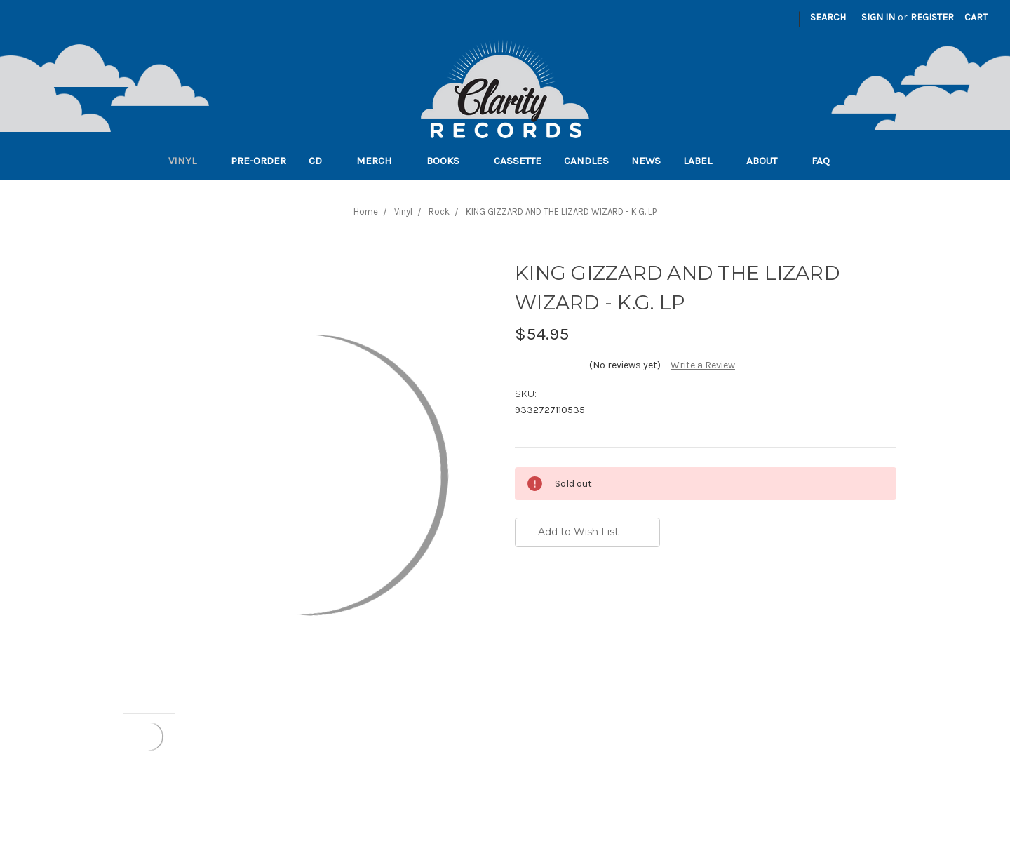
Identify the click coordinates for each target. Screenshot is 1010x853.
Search (828, 17)
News (646, 160)
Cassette (517, 160)
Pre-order (258, 160)
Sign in (878, 17)
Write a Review (703, 365)
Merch (380, 160)
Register (932, 17)
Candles (586, 160)
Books (448, 160)
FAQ (827, 160)
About (767, 160)
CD (321, 160)
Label (703, 160)
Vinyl (188, 160)
